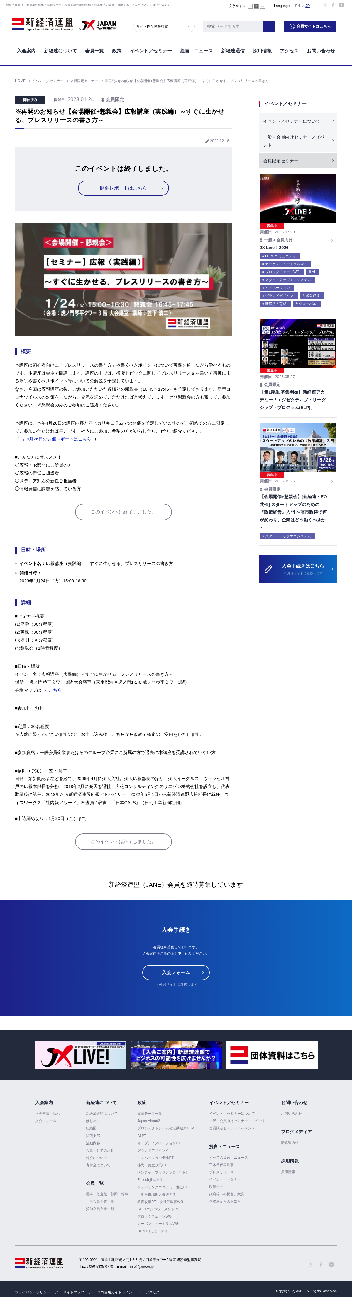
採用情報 (262, 49)
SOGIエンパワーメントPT (158, 1209)
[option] (80, 1055)
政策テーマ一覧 (149, 1114)
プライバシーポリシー (32, 1292)
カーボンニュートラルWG (158, 1224)
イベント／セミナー (151, 49)
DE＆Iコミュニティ (152, 1231)
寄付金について (98, 1165)
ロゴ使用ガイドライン (114, 1292)
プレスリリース (221, 1172)
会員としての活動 (100, 1150)
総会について (96, 1158)
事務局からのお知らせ (226, 1201)
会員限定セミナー (280, 160)
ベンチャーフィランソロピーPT (162, 1172)
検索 (276, 25)
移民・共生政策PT (151, 1165)
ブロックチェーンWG (154, 1216)
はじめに (93, 1121)
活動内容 (93, 1143)
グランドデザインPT (153, 1150)
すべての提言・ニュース (228, 1157)
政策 (116, 49)
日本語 (307, 5)
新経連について (60, 49)
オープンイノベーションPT (158, 1143)
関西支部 (93, 1136)
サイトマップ (73, 1292)
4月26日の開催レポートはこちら (59, 438)
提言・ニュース (196, 49)
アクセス (289, 49)
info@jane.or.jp (142, 1266)
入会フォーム (176, 972)
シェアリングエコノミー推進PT (162, 1187)
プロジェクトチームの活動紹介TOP (165, 1128)
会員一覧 (94, 49)
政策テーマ (218, 1187)
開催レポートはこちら (123, 187)
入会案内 (26, 49)
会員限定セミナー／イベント (232, 1128)
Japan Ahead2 (148, 1121)
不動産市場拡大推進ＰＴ (156, 1194)
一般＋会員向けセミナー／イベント (294, 141)
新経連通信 (233, 49)
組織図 (91, 1128)
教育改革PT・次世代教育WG (160, 1202)
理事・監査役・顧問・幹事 (107, 1194)
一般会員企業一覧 (100, 1201)
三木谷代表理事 (221, 1165)
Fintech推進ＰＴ (150, 1180)
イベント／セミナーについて (291, 121)
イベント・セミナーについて (232, 1114)
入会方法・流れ (47, 1114)
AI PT (141, 1136)
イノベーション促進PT (155, 1158)
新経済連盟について (102, 1114)
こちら (55, 689)
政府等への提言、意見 (226, 1194)
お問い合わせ (321, 49)
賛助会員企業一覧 (100, 1209)
